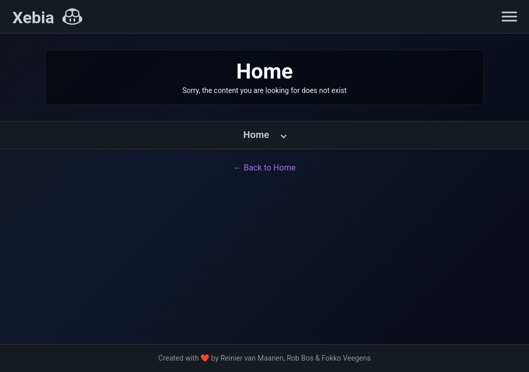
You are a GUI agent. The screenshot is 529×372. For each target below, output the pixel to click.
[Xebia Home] (47, 17)
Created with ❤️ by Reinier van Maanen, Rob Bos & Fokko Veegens (265, 358)
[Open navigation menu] (509, 16)
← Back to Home (264, 168)
